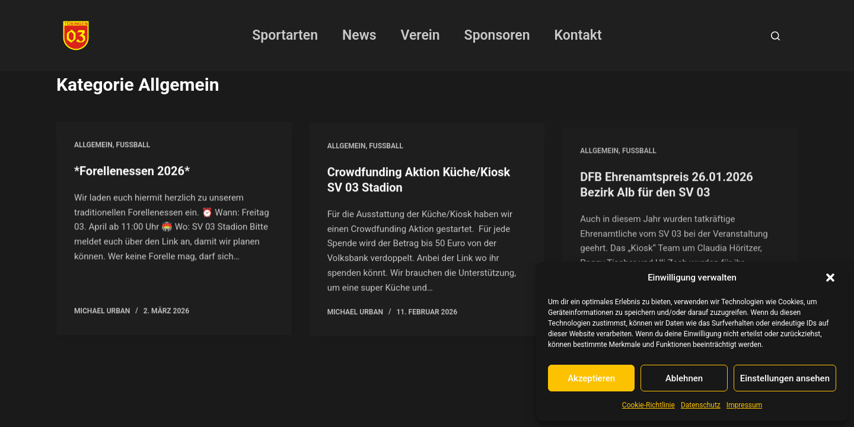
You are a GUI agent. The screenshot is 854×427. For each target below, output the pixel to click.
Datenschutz (701, 405)
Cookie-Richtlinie (648, 405)
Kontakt (578, 35)
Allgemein (93, 146)
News (359, 35)
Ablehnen (684, 378)
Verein (420, 35)
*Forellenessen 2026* (132, 172)
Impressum (744, 405)
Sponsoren (497, 35)
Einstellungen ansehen (785, 378)
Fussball (133, 146)
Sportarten (285, 35)
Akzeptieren (591, 378)
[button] (830, 277)
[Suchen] (775, 35)
